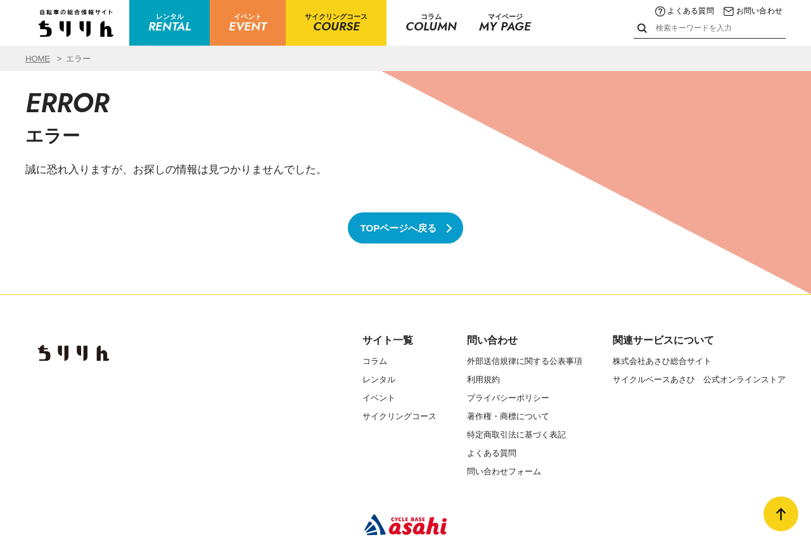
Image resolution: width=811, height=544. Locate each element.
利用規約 (483, 379)
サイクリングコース (399, 416)
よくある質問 (684, 10)
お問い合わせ (753, 10)
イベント (378, 398)
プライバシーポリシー (508, 398)
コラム (374, 361)
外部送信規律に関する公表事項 (524, 361)
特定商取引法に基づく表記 (516, 434)
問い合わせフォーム (504, 471)
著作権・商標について (508, 416)
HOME (37, 58)
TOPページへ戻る (399, 228)
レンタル (378, 379)
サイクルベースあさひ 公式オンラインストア (699, 379)
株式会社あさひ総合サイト (662, 361)
